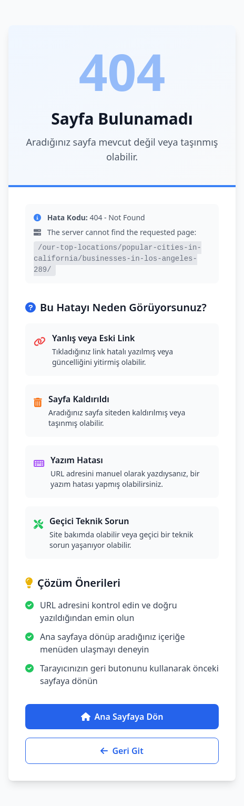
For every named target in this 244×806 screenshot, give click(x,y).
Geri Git (121, 751)
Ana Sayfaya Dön (122, 716)
